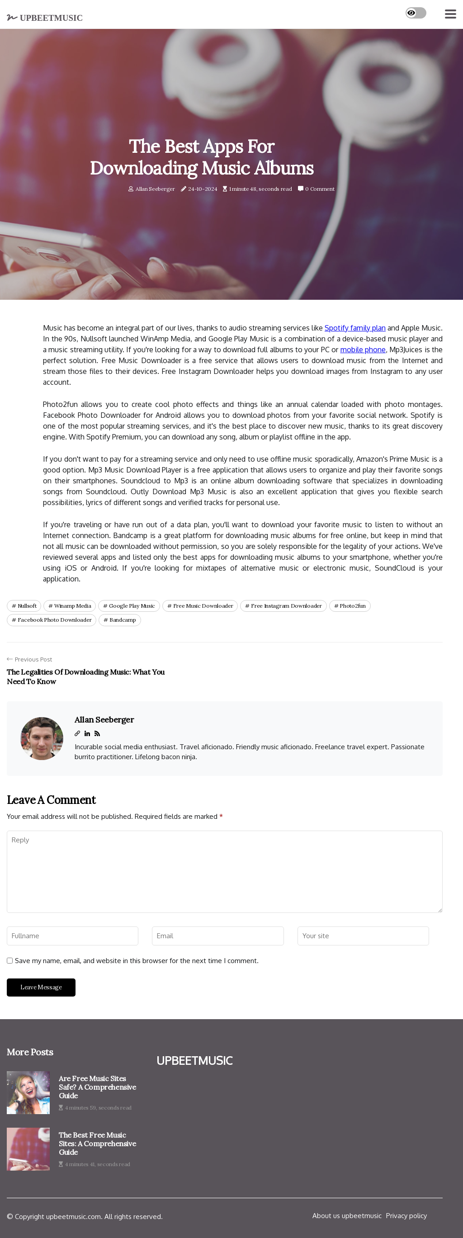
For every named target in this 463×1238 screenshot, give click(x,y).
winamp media (72, 605)
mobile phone (363, 349)
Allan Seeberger (155, 188)
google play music (132, 605)
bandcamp (122, 619)
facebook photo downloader (55, 619)
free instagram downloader (286, 605)
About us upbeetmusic (347, 1215)
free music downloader (203, 605)
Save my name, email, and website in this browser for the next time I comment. (137, 961)
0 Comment (319, 188)
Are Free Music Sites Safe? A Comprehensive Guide (97, 1087)
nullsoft (27, 605)
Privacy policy (406, 1215)
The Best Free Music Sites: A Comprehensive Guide (97, 1144)
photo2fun (352, 605)
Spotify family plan (355, 327)
